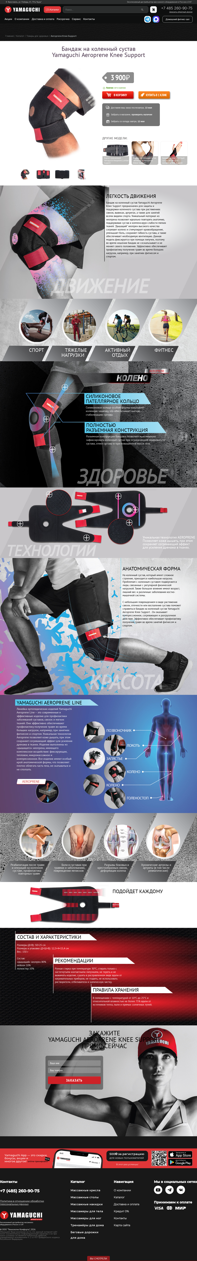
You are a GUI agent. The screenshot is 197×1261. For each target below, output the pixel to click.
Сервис (76, 19)
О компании (22, 19)
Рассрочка (63, 19)
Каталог (119, 1197)
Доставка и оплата (43, 19)
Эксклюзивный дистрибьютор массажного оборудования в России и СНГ (159, 2)
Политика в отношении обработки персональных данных (22, 1203)
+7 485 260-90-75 (176, 8)
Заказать (74, 1080)
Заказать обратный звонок (180, 12)
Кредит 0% (121, 1211)
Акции (8, 19)
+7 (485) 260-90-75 (19, 1190)
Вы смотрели (98, 1258)
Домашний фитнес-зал (177, 19)
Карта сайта (122, 1225)
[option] (26, 174)
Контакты (89, 19)
